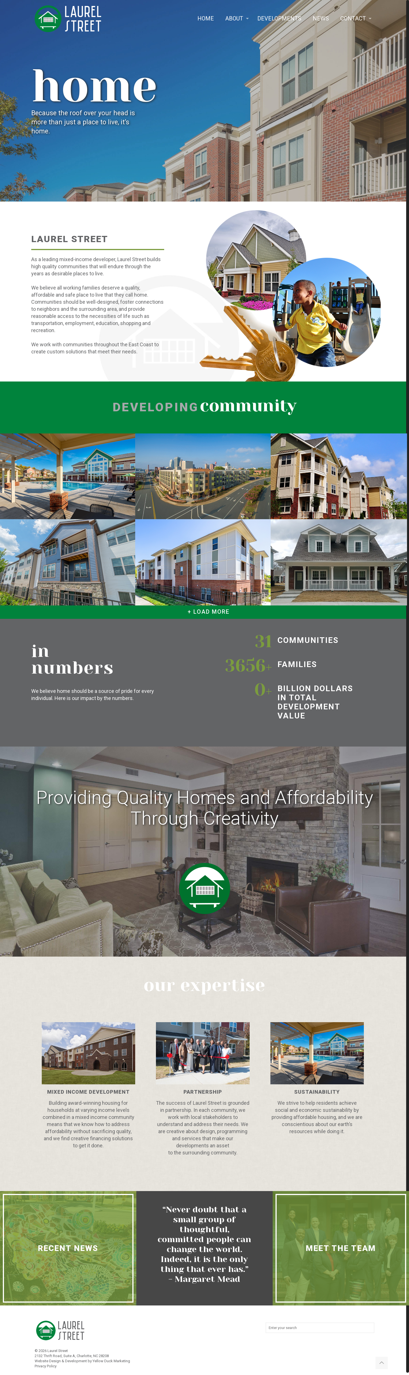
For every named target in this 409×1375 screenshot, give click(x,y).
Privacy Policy (46, 1366)
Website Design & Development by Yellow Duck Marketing (82, 1361)
